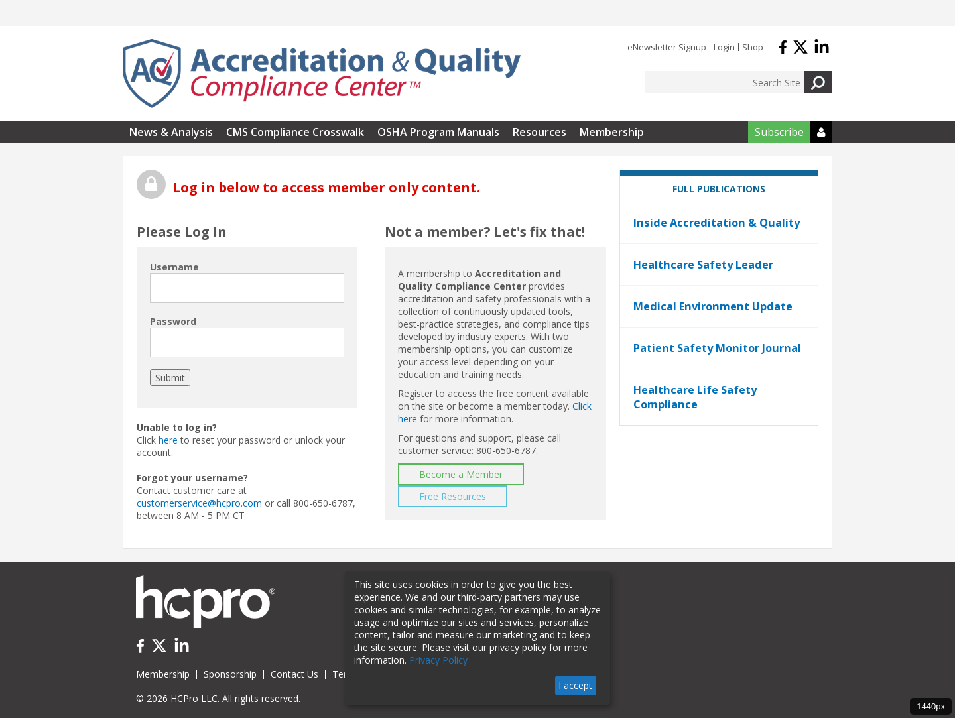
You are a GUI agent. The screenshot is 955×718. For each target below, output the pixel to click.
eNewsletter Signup (666, 47)
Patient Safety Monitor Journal (717, 348)
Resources (539, 132)
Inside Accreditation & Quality (716, 222)
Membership (612, 132)
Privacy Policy (438, 660)
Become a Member (461, 474)
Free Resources (452, 496)
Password (173, 321)
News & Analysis (171, 132)
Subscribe (779, 132)
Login (724, 47)
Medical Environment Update (713, 306)
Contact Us (294, 674)
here (168, 440)
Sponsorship (230, 674)
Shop (752, 47)
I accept (575, 685)
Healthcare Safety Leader (703, 264)
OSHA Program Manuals (438, 132)
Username (174, 267)
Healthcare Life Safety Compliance (695, 397)
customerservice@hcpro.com (199, 503)
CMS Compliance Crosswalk (295, 132)
